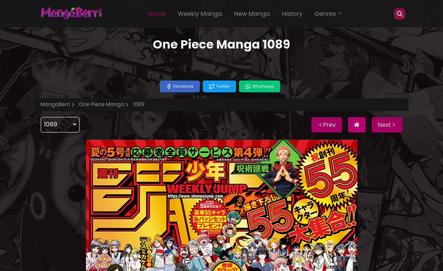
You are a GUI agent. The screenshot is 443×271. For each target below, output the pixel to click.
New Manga (252, 13)
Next (387, 124)
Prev (326, 124)
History (292, 13)
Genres (328, 13)
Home (157, 13)
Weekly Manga (200, 13)
